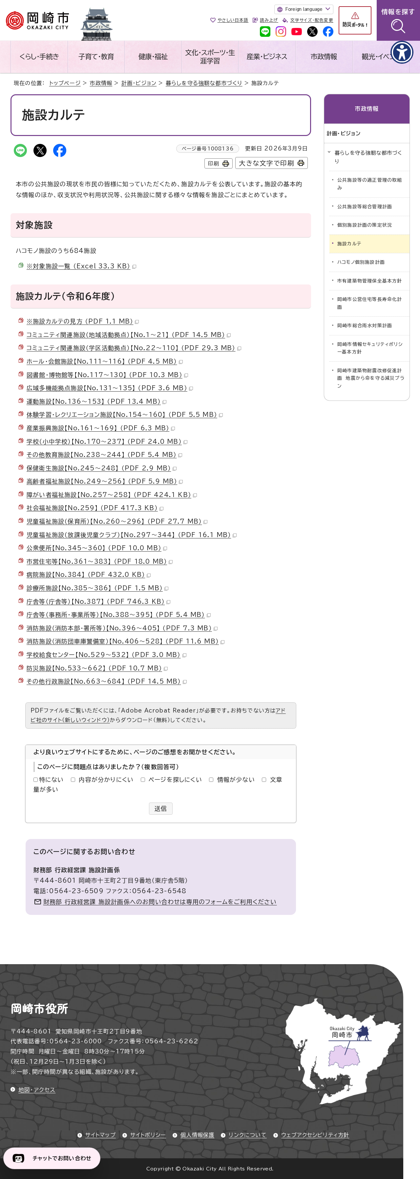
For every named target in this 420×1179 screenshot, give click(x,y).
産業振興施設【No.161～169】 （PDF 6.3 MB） (101, 428)
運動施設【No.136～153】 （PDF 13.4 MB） (96, 401)
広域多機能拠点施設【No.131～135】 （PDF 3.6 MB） (110, 388)
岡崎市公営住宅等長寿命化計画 (369, 303)
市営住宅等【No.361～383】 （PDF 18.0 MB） (100, 561)
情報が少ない (236, 779)
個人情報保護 (197, 1135)
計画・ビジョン (139, 83)
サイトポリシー (148, 1135)
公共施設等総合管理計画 (364, 206)
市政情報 (324, 56)
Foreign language (304, 9)
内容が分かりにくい (106, 779)
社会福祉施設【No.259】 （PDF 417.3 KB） (95, 508)
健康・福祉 (153, 56)
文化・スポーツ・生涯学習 (210, 56)
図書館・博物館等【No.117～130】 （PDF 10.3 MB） (107, 375)
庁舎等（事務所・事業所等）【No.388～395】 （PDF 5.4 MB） (119, 615)
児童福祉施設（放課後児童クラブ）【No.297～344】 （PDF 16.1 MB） (132, 535)
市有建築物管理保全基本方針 (369, 281)
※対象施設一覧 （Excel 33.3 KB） (81, 266)
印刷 (213, 163)
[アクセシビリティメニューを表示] (401, 52)
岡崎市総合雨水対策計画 (364, 325)
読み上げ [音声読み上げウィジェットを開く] (269, 20)
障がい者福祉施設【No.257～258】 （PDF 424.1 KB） (112, 495)
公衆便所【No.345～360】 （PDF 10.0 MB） (97, 548)
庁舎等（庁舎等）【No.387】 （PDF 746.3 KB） (98, 601)
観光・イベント (381, 56)
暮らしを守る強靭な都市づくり (204, 83)
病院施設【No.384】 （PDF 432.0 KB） (89, 575)
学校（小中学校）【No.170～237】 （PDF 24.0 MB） (107, 441)
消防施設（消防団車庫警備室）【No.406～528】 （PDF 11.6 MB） (125, 641)
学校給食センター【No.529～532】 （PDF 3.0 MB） (106, 655)
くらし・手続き (39, 56)
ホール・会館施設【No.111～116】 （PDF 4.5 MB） (105, 361)
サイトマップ (100, 1135)
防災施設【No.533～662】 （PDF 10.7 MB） (97, 668)
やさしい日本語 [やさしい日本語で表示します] (233, 20)
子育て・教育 (96, 56)
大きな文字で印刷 (266, 163)
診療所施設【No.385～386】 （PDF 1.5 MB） (97, 588)
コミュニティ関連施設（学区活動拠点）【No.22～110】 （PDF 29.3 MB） (134, 348)
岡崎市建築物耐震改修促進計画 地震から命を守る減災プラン (371, 378)
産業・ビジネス (267, 56)
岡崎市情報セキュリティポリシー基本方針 (370, 348)
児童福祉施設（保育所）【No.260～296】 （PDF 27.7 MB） (117, 521)
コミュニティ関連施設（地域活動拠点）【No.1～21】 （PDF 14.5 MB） (129, 335)
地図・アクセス (36, 1090)
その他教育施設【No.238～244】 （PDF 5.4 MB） (104, 455)
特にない (51, 779)
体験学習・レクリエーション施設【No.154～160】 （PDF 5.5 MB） (125, 415)
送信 (161, 808)
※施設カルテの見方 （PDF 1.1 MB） (83, 321)
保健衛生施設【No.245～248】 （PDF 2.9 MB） (102, 468)
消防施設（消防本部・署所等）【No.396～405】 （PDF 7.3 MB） (122, 628)
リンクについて (247, 1135)
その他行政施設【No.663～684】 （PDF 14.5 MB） (107, 681)
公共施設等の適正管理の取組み (369, 184)
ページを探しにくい (175, 779)
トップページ (65, 83)
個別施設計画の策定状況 (364, 225)
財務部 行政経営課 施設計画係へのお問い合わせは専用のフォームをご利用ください (160, 902)
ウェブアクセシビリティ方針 (315, 1135)
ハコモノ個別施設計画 (361, 262)
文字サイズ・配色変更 (311, 20)
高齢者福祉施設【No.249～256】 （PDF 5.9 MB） (105, 481)
